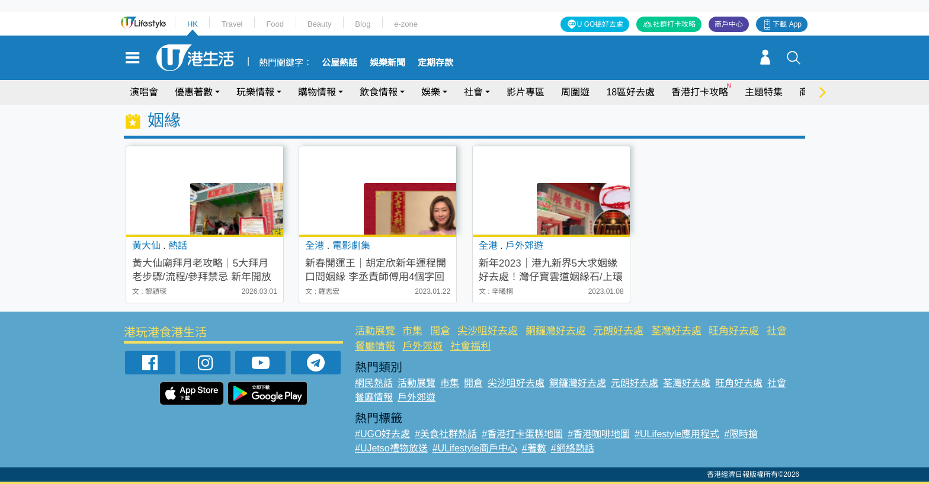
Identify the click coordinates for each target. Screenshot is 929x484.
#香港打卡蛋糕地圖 (522, 434)
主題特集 (764, 92)
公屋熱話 (339, 63)
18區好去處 (630, 92)
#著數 (534, 448)
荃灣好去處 (676, 330)
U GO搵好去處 (600, 24)
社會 (473, 92)
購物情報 (317, 92)
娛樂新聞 (387, 63)
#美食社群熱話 (446, 434)
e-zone (406, 24)
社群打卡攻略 (674, 24)
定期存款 (435, 63)
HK (192, 24)
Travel (232, 24)
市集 (412, 330)
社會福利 (470, 346)
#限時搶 (741, 434)
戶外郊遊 (422, 346)
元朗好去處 (618, 330)
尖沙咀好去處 (487, 330)
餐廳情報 (375, 346)
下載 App (787, 24)
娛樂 (430, 92)
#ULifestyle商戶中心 (475, 448)
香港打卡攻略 (699, 92)
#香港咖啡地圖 (599, 434)
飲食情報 (379, 92)
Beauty (319, 24)
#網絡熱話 (572, 448)
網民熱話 (374, 383)
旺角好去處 (734, 330)
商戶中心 (729, 24)
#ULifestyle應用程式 (677, 434)
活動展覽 (375, 330)
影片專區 (525, 92)
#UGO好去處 (382, 434)
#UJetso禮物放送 (391, 448)
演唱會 (144, 92)
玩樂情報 (255, 92)
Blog (362, 24)
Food (275, 24)
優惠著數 (194, 92)
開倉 (440, 330)
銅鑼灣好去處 (556, 330)
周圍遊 (575, 92)
